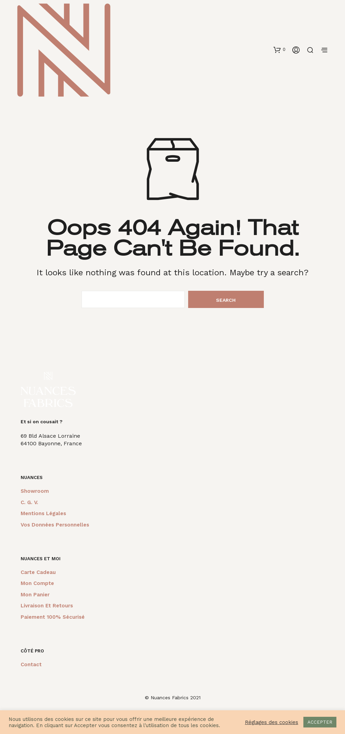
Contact (31, 664)
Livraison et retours (47, 606)
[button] (279, 49)
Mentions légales (43, 513)
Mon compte (37, 583)
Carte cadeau (38, 572)
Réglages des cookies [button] (271, 722)
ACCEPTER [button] (320, 722)
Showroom (35, 491)
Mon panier (35, 595)
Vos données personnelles (55, 525)
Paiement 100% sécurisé (53, 617)
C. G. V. (29, 502)
